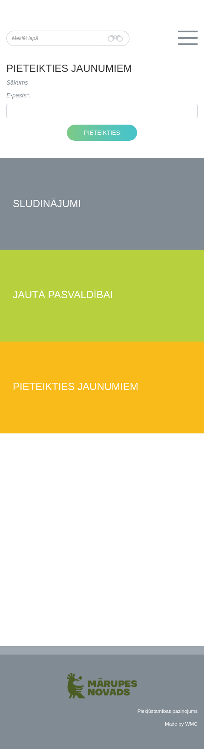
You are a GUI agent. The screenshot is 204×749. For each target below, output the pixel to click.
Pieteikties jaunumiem (75, 387)
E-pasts (16, 95)
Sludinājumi (47, 204)
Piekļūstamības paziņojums (168, 711)
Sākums (17, 82)
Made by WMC (181, 723)
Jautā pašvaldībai (63, 295)
